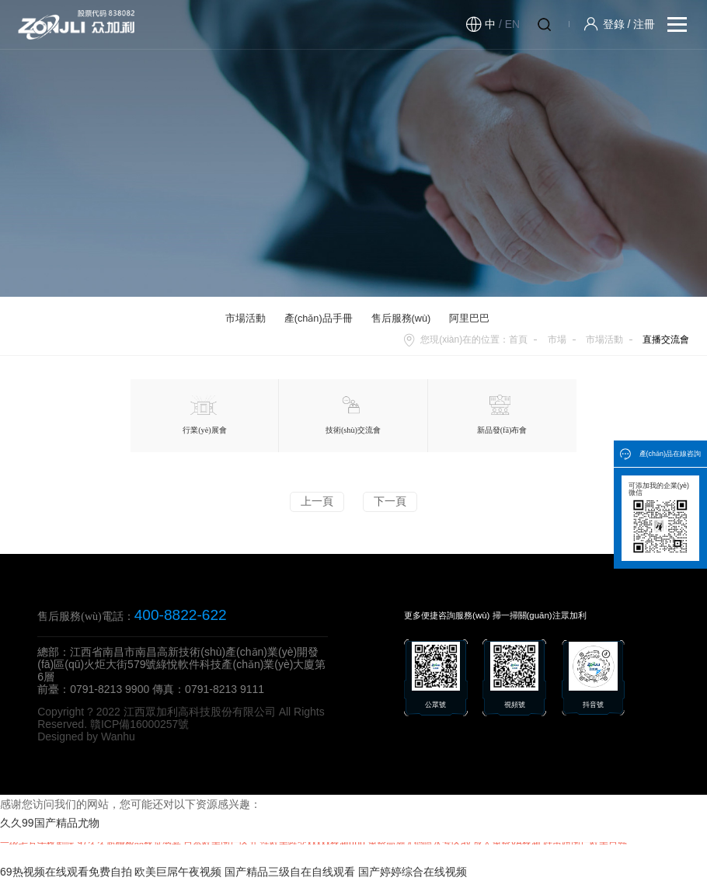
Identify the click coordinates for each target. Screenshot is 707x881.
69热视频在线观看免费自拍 (66, 871)
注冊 (644, 24)
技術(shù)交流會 (353, 415)
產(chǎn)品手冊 (318, 318)
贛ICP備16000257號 (140, 724)
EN (512, 24)
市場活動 (245, 318)
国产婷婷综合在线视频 (412, 871)
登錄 (614, 24)
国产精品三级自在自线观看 (290, 871)
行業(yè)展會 (204, 415)
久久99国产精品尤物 (49, 823)
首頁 (518, 339)
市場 (557, 339)
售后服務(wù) (401, 318)
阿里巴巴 (469, 318)
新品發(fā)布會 (502, 415)
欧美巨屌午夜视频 (177, 871)
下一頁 (390, 501)
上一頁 (317, 501)
